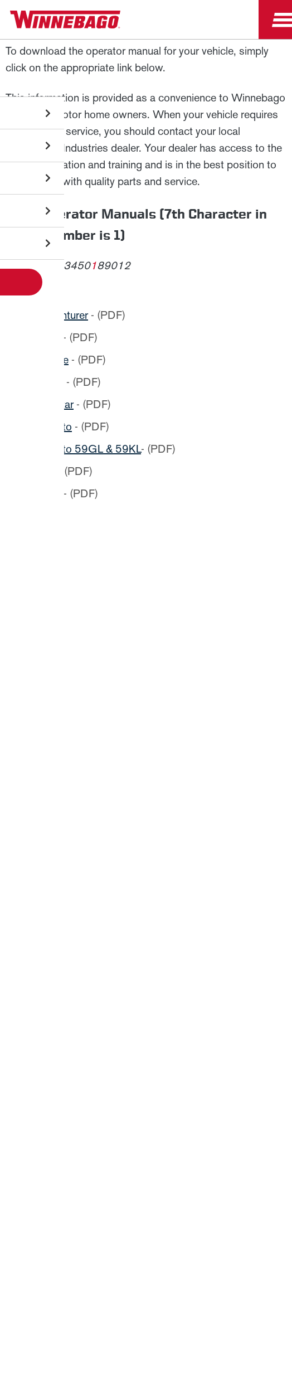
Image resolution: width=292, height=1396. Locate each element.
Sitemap (114, 1124)
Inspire (53, 359)
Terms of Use (146, 1180)
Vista (49, 493)
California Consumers (223, 1152)
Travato (54, 426)
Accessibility (178, 1124)
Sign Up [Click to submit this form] (90, 850)
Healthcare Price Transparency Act (93, 1152)
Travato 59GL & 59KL (89, 448)
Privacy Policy (169, 678)
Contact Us (248, 1124)
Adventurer (62, 315)
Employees (146, 1010)
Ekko (48, 337)
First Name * (89, 743)
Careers (146, 984)
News (146, 958)
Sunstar (55, 404)
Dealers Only (146, 1036)
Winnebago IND (146, 932)
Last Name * (88, 778)
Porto (50, 382)
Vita (46, 471)
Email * (78, 814)
